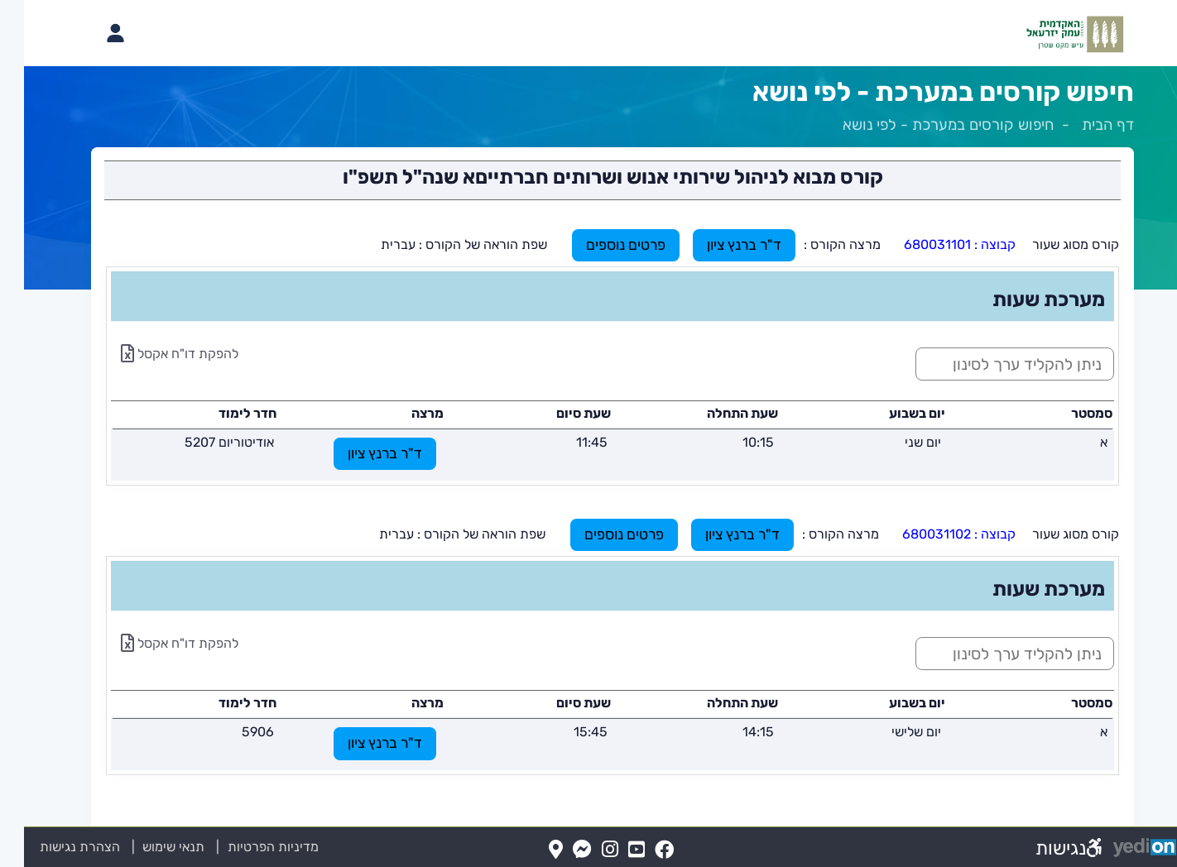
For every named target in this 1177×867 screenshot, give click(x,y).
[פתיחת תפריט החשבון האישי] (91, 33)
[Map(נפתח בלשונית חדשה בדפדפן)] (531, 850)
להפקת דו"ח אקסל (155, 354)
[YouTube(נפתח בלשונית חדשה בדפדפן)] (612, 850)
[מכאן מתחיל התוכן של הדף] (588, 474)
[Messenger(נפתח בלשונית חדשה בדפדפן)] (558, 850)
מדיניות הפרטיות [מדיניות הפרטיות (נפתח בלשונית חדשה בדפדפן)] (249, 847)
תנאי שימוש (139, 847)
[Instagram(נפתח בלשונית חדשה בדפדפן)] (586, 850)
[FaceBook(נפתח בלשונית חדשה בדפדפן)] (640, 850)
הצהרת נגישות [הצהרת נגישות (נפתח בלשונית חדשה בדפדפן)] (56, 847)
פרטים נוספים (601, 245)
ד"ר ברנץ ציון (720, 245)
